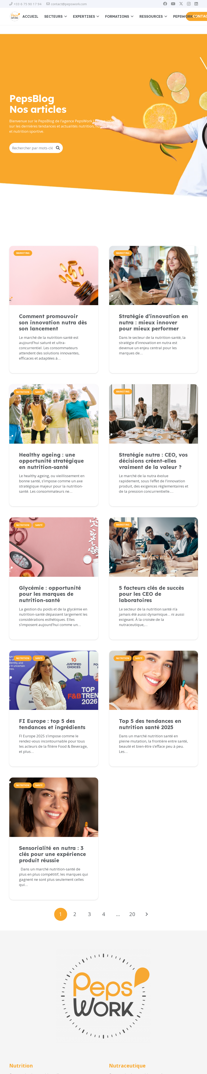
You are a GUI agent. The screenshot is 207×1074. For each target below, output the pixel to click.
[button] (65, 16)
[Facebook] (165, 4)
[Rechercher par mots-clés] (36, 148)
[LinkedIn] (196, 4)
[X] (181, 4)
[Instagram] (189, 4)
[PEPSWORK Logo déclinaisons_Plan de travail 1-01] (14, 16)
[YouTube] (173, 4)
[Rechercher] (58, 148)
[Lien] (53, 339)
